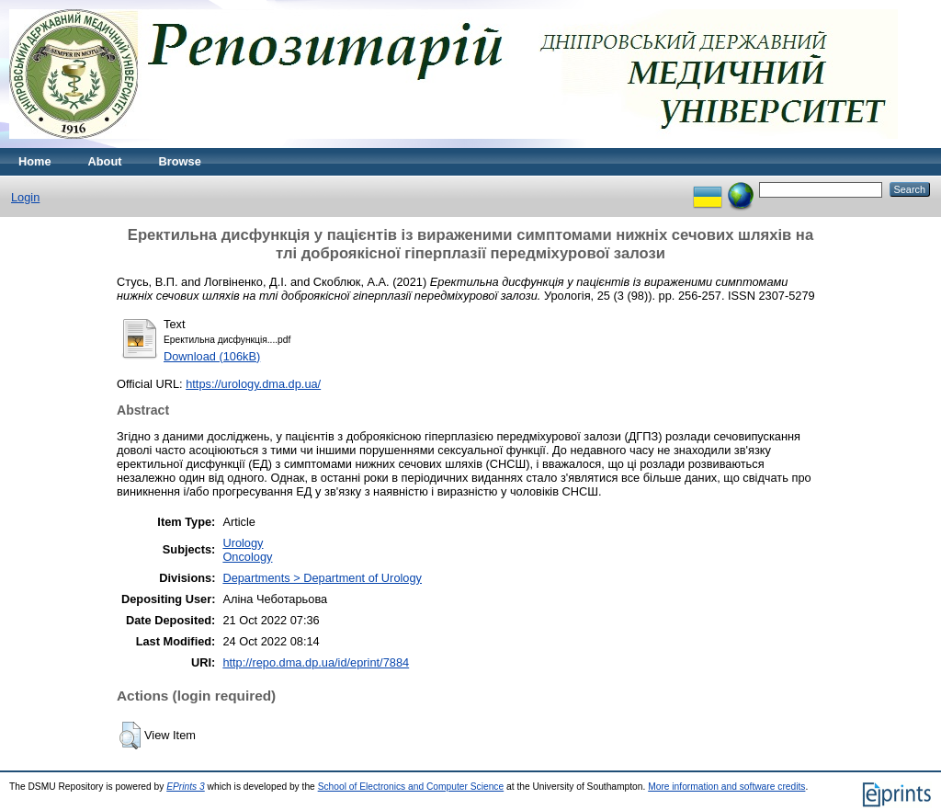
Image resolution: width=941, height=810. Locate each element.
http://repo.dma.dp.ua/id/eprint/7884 (315, 662)
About (105, 161)
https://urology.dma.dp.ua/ (253, 384)
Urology (242, 543)
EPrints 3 (185, 786)
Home (34, 161)
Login (25, 197)
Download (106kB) (212, 356)
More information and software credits (726, 786)
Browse (180, 161)
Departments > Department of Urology (322, 578)
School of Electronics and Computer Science (411, 786)
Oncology (247, 557)
